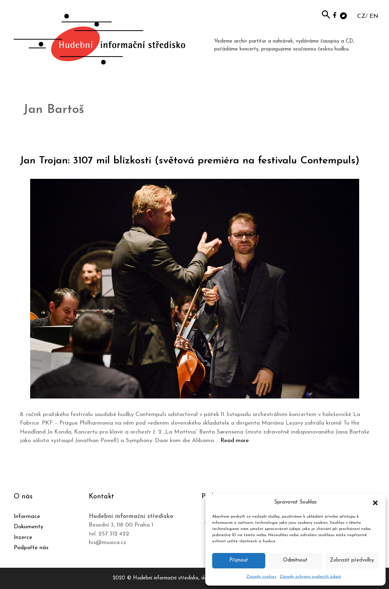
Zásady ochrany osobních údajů (310, 577)
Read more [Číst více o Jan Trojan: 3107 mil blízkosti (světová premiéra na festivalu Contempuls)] (234, 440)
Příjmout (238, 560)
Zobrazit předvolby (352, 560)
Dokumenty (28, 527)
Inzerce (23, 537)
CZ (361, 16)
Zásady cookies (261, 577)
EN (373, 16)
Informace (27, 516)
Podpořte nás (31, 548)
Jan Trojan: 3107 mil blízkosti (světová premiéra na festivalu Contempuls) (190, 160)
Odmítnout (295, 560)
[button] (375, 502)
